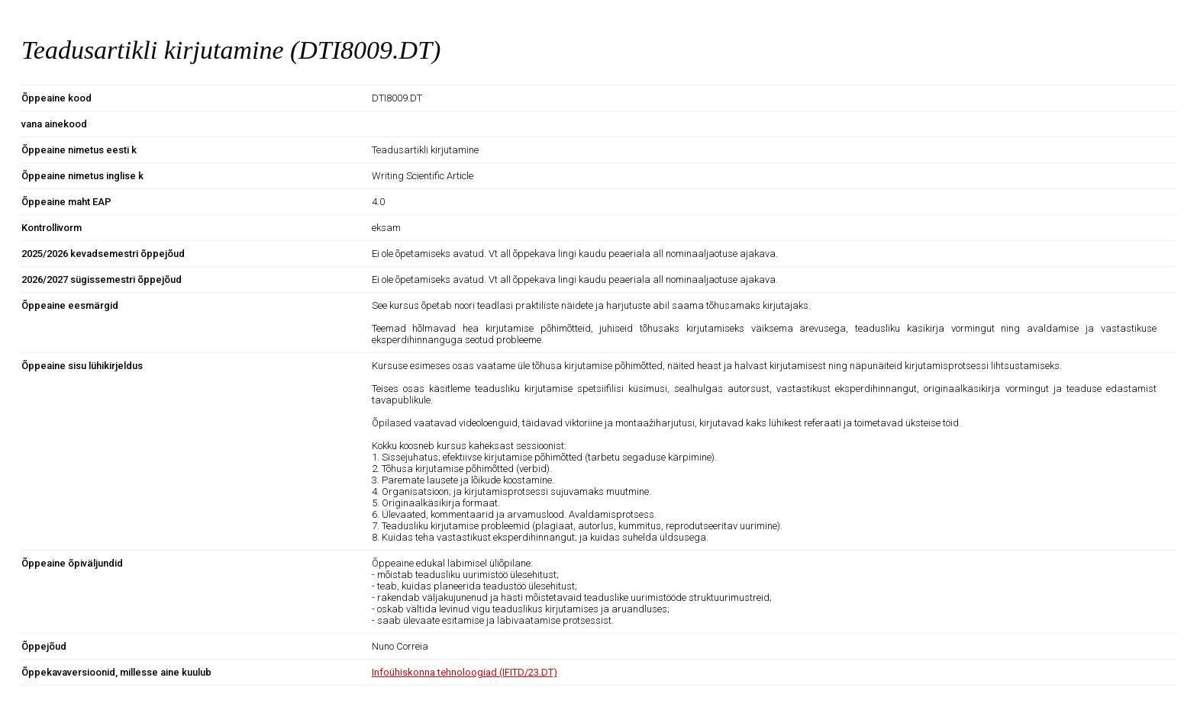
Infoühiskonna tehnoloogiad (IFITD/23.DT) (464, 672)
